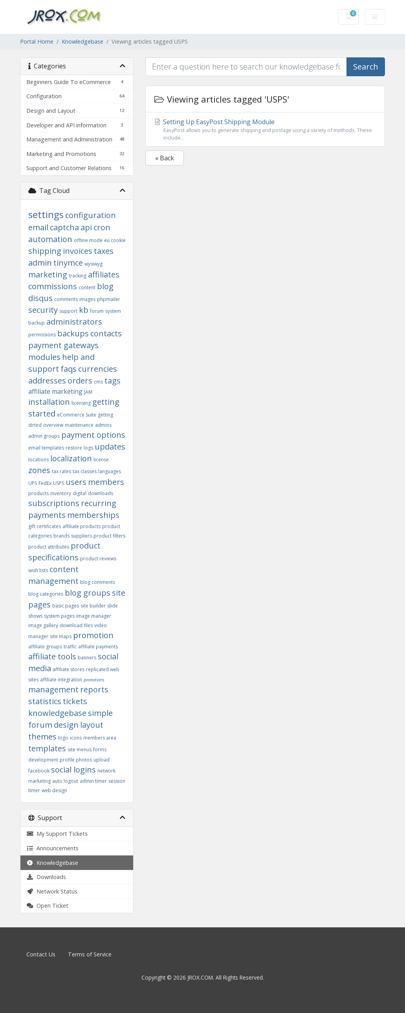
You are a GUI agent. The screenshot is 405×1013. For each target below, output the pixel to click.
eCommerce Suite (76, 414)
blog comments (97, 582)
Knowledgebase (82, 41)
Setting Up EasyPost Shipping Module (265, 129)
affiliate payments (98, 646)
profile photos (76, 759)
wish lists (38, 570)
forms (99, 749)
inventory (60, 493)
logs (88, 447)
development (43, 759)
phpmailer (108, 299)
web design (54, 790)
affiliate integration (61, 679)
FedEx (44, 483)
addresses (47, 380)
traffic (70, 646)
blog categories (45, 594)
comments (66, 299)
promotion (93, 635)
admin (40, 262)
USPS (58, 483)
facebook (38, 770)
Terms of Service (90, 954)
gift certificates (44, 526)
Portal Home (36, 41)
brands (61, 535)
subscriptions (53, 503)
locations (38, 459)
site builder (93, 605)
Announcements (52, 848)
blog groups (87, 592)
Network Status (51, 891)
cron (101, 227)
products (38, 493)
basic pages (65, 605)
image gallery (43, 625)
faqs (68, 368)
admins (103, 425)
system (113, 311)
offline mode (88, 240)
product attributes (48, 546)
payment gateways (63, 345)
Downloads (46, 877)
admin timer (93, 781)
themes (42, 736)
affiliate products (81, 526)
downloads (100, 493)
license (101, 459)
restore (74, 447)
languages (109, 471)
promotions (94, 680)
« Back (164, 158)
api (86, 227)
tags (112, 380)
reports (94, 689)
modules (44, 357)
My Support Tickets (57, 833)
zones (39, 470)
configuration (90, 215)
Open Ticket (47, 905)
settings (46, 214)
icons (76, 737)
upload (101, 759)
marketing (47, 274)
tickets (75, 701)
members (106, 482)
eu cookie (115, 240)
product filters (109, 535)
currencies (97, 368)
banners (87, 657)
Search (365, 66)
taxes (104, 251)
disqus (40, 298)
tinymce (68, 262)
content (87, 287)
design (66, 724)
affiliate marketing (55, 391)
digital (79, 493)
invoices (77, 251)
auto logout (65, 781)
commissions (52, 286)
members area (99, 737)
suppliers (81, 535)
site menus (80, 749)
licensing (81, 403)
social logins (73, 769)
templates (47, 748)
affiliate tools (52, 656)
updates (110, 446)
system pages (59, 616)
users (76, 482)
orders (80, 380)
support (68, 311)
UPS (32, 483)
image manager (93, 616)
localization (71, 458)
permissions (42, 334)
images (87, 299)
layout (91, 724)
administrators (74, 321)
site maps (60, 636)
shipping (44, 251)
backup (36, 322)
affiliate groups (45, 646)
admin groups (44, 436)
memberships (93, 515)
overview (53, 425)
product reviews (98, 558)
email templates (46, 447)
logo (63, 737)
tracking (77, 275)
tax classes (85, 471)
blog (105, 286)
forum (97, 311)
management (53, 689)
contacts (106, 333)
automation (50, 239)
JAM (88, 392)
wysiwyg (93, 264)
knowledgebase (57, 713)
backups (73, 333)
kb (83, 310)
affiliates (103, 274)
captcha (64, 227)
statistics (44, 701)
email (38, 227)
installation (49, 401)
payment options (93, 434)
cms (98, 381)
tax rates (61, 471)
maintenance (79, 425)
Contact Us (40, 954)
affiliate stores (68, 669)
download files (76, 625)
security (43, 310)
